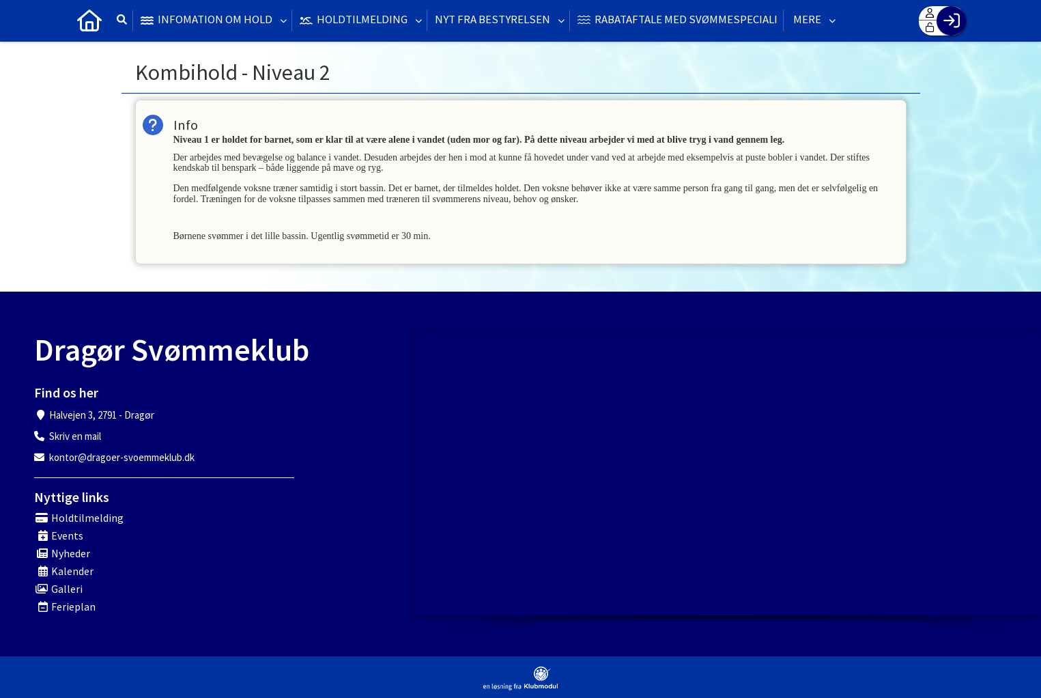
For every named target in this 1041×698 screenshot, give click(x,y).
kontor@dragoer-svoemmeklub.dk (122, 457)
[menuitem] (88, 20)
